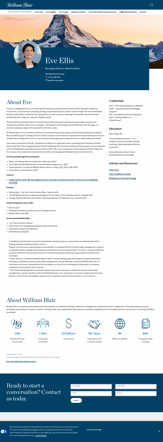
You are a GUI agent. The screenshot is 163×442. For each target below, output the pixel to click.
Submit (76, 400)
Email (74, 393)
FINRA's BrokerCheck (128, 12)
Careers (143, 12)
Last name (121, 386)
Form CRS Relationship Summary (102, 12)
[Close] (159, 433)
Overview (39, 12)
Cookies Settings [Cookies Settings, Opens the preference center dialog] (93, 431)
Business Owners (78, 12)
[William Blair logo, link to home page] (19, 4)
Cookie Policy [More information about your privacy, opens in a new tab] (41, 437)
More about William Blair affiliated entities (21, 361)
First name (76, 386)
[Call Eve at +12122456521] (53, 76)
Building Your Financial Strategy (122, 178)
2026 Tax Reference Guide (120, 174)
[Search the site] (152, 5)
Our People (64, 12)
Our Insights (51, 12)
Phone (119, 393)
